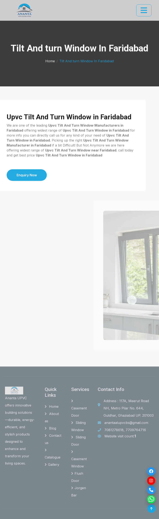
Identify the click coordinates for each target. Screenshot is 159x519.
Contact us (53, 439)
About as (52, 417)
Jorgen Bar (78, 491)
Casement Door (79, 408)
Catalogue (52, 453)
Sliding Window (78, 426)
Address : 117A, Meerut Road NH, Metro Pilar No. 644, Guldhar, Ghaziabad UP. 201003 (129, 408)
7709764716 (136, 430)
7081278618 (114, 430)
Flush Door (77, 477)
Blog (50, 428)
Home (50, 60)
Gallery (52, 464)
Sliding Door (78, 440)
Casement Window (79, 459)
